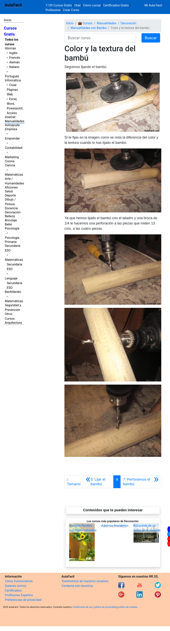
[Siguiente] (140, 481)
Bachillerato (13, 292)
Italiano (14, 67)
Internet (10, 117)
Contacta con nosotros (77, 586)
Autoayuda (12, 125)
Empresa (11, 129)
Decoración (13, 212)
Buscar (151, 38)
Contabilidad (13, 148)
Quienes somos (15, 586)
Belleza (10, 216)
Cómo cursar (92, 5)
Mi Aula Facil (153, 5)
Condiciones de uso (82, 607)
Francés (14, 57)
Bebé (8, 224)
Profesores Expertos (19, 595)
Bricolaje (11, 220)
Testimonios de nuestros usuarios (85, 581)
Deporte (10, 195)
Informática (13, 80)
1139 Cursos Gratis (59, 5)
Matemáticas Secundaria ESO (14, 264)
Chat (77, 5)
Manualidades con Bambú (89, 28)
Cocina (9, 161)
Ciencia (10, 165)
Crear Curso (71, 10)
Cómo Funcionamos (19, 581)
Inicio (7, 20)
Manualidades (14, 121)
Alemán (14, 62)
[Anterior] (98, 481)
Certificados (13, 590)
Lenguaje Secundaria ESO (13, 283)
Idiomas (10, 48)
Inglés (13, 53)
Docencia (11, 208)
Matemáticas (14, 174)
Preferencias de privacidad (23, 600)
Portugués (12, 76)
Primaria (10, 242)
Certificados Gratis (116, 5)
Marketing (12, 157)
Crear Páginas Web (12, 89)
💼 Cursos (85, 23)
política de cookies (127, 607)
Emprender (12, 138)
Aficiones (11, 187)
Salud (9, 191)
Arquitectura (13, 323)
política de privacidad (105, 607)
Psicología (12, 228)
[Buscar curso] (100, 38)
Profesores (53, 10)
